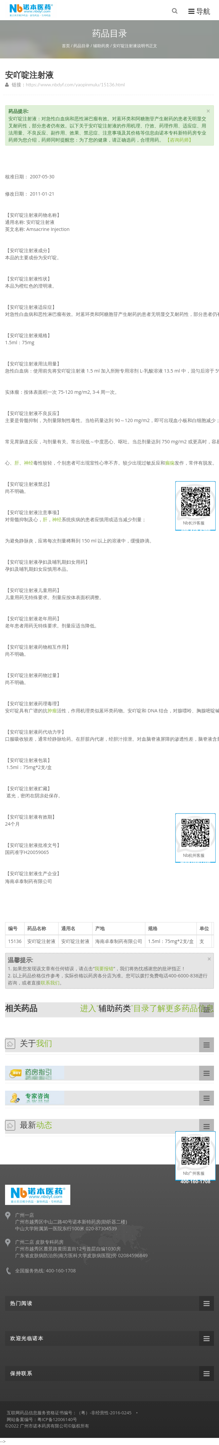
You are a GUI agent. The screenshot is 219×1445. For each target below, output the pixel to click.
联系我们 (50, 982)
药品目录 (81, 46)
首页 (66, 46)
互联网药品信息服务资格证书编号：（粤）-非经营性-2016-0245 (69, 1413)
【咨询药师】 (179, 140)
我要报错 (104, 968)
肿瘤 (52, 710)
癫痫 (170, 463)
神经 (28, 463)
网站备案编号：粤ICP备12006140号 (42, 1419)
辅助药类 (101, 46)
